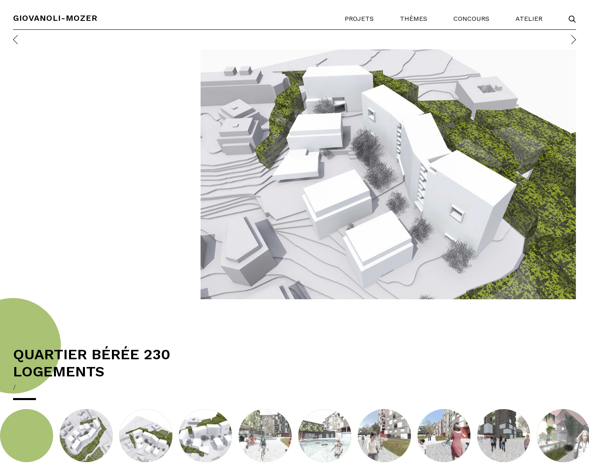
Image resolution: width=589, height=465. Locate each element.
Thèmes (413, 18)
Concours (471, 18)
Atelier (528, 18)
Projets (359, 18)
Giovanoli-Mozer (55, 18)
